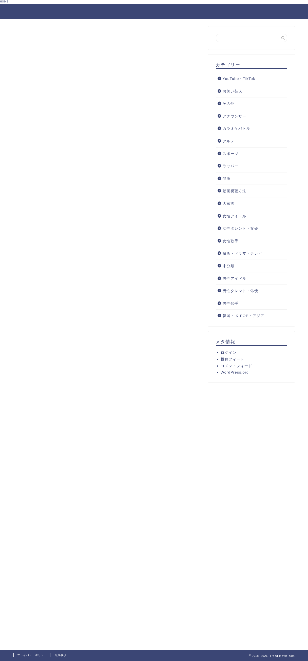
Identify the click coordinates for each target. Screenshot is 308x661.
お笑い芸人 (232, 91)
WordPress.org (235, 372)
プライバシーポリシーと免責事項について (173, 12)
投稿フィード (232, 359)
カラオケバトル (236, 128)
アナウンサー (234, 116)
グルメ (228, 141)
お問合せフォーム (239, 12)
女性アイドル (234, 216)
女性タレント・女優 (240, 228)
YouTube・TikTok (239, 78)
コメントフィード (236, 366)
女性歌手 (230, 241)
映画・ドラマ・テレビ (242, 253)
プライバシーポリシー (32, 655)
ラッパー (230, 166)
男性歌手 (230, 303)
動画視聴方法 (234, 191)
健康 (227, 178)
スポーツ (230, 153)
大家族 (228, 203)
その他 (228, 103)
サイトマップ (279, 12)
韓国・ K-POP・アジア (243, 316)
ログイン (228, 352)
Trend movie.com (38, 11)
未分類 (228, 266)
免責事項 (60, 655)
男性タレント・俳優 (240, 291)
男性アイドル (234, 278)
